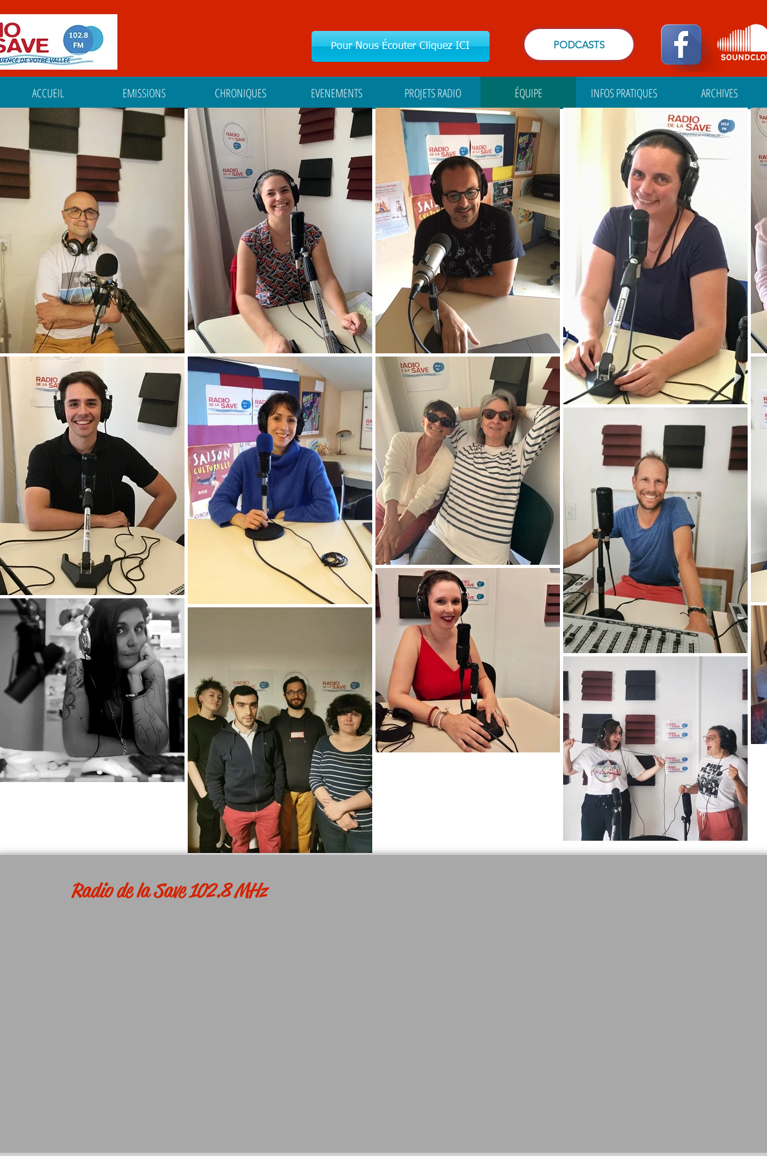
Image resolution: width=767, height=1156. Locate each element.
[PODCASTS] (578, 44)
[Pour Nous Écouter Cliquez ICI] (401, 46)
